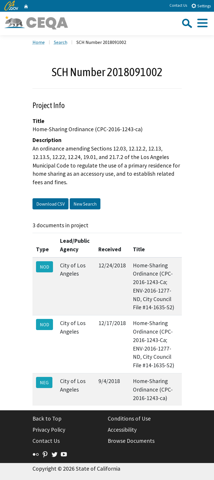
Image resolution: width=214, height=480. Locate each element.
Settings (201, 5)
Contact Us (178, 5)
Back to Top (46, 418)
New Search (85, 204)
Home (38, 42)
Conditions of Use (129, 418)
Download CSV (50, 204)
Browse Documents (131, 440)
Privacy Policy (48, 429)
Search (60, 42)
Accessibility (122, 429)
